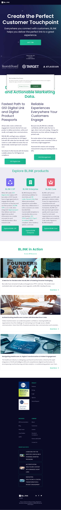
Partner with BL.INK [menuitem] (36, 438)
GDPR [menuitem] (20, 437)
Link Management (44, 157)
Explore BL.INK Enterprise (33, 232)
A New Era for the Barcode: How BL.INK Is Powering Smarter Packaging (27, 280)
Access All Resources (30, 254)
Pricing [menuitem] (33, 390)
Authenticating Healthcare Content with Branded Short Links (24, 317)
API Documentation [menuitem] (23, 422)
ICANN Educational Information (35, 503)
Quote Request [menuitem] (35, 401)
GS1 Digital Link (15, 161)
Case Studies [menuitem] (22, 433)
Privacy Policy (32, 502)
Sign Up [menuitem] (34, 397)
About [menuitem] (33, 422)
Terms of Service (24, 502)
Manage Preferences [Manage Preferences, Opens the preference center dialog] (24, 86)
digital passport (17, 210)
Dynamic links (34, 199)
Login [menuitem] (33, 394)
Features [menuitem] (34, 386)
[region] (30, 82)
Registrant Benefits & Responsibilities (30, 502)
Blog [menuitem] (20, 425)
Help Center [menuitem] (21, 429)
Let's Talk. (30, 42)
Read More (53, 290)
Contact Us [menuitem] (34, 442)
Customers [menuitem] (34, 425)
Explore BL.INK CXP (13, 228)
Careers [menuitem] (33, 429)
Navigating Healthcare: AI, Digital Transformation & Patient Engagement (29, 356)
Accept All (36, 86)
